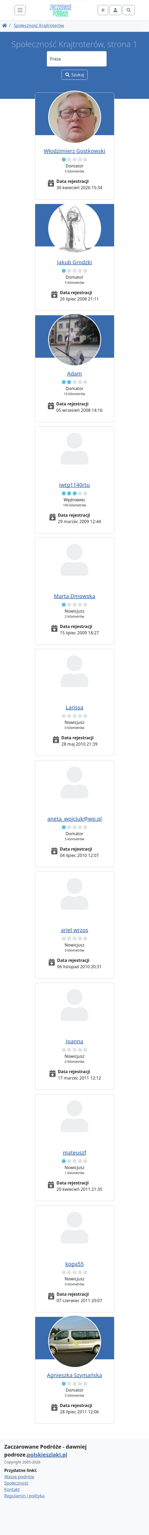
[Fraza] (77, 59)
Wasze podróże (19, 1477)
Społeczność (16, 1483)
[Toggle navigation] (20, 10)
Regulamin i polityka (24, 1496)
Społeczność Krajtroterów (39, 25)
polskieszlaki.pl (47, 1454)
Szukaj (74, 75)
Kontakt (12, 1489)
